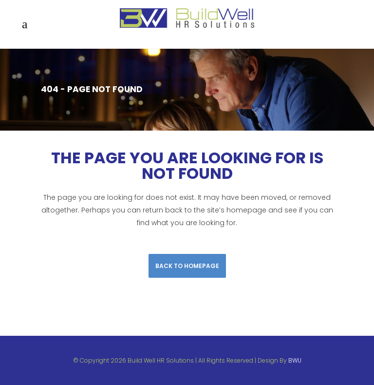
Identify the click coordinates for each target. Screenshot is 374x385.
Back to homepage (187, 266)
